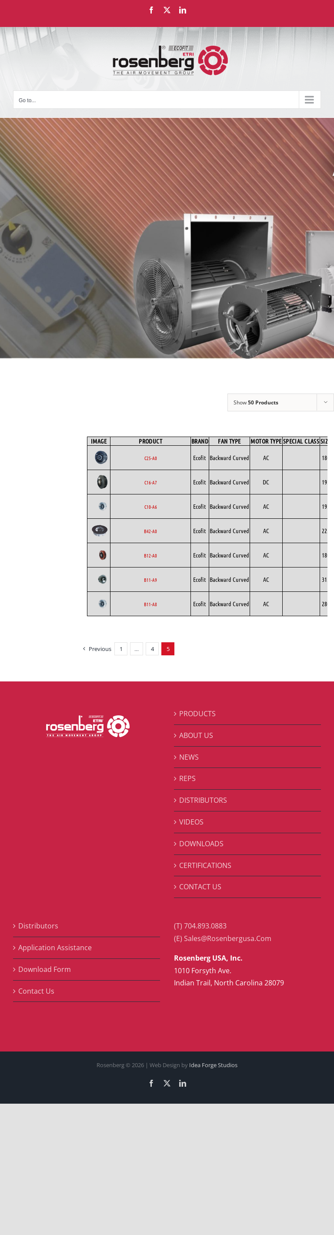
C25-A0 (150, 457)
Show (256, 402)
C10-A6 (150, 506)
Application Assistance (55, 947)
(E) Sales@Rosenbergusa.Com (222, 938)
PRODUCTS (197, 713)
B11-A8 (150, 604)
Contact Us (36, 991)
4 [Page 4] (152, 649)
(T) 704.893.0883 (200, 926)
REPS (187, 778)
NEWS (189, 757)
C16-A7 (150, 482)
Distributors (38, 926)
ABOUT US (196, 735)
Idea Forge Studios (213, 1065)
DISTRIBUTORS (203, 800)
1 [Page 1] (121, 649)
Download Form (44, 969)
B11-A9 (150, 579)
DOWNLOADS (201, 843)
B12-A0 (150, 555)
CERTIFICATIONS (205, 865)
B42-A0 (150, 530)
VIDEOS (191, 822)
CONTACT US (200, 886)
